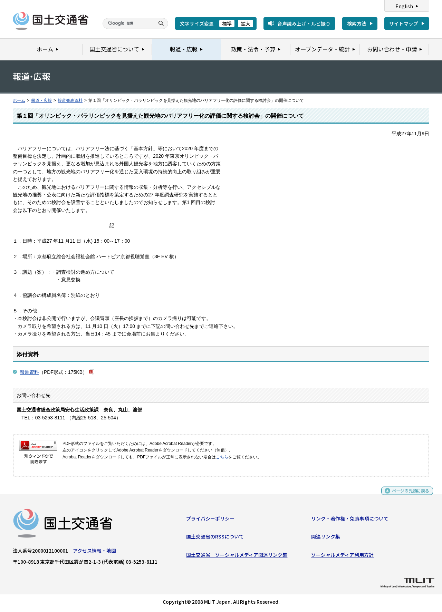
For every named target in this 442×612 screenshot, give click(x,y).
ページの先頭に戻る (408, 495)
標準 (227, 23)
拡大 (245, 23)
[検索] (128, 23)
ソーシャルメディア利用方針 (342, 556)
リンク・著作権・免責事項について (349, 520)
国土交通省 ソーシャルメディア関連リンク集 (236, 556)
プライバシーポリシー (210, 520)
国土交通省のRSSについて (215, 538)
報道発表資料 (70, 100)
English (404, 6)
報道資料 (29, 372)
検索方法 (356, 23)
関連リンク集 (325, 538)
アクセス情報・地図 (94, 552)
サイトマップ (403, 23)
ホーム (19, 100)
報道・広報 (41, 100)
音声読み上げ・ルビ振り (303, 23)
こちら (222, 457)
